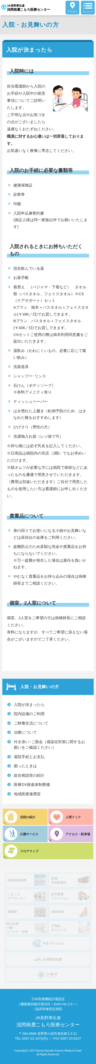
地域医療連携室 (27, 794)
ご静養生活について (31, 723)
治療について (25, 732)
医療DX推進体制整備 (32, 784)
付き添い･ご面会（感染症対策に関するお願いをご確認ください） (49, 745)
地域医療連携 (27, 880)
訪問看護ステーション (70, 896)
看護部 (27, 911)
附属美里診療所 (70, 880)
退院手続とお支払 (29, 757)
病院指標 (70, 911)
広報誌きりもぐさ (70, 927)
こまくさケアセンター (27, 896)
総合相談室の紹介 (29, 775)
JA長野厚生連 (25, 7)
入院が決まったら (29, 704)
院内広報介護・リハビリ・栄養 (26, 927)
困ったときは (25, 766)
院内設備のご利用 (29, 714)
